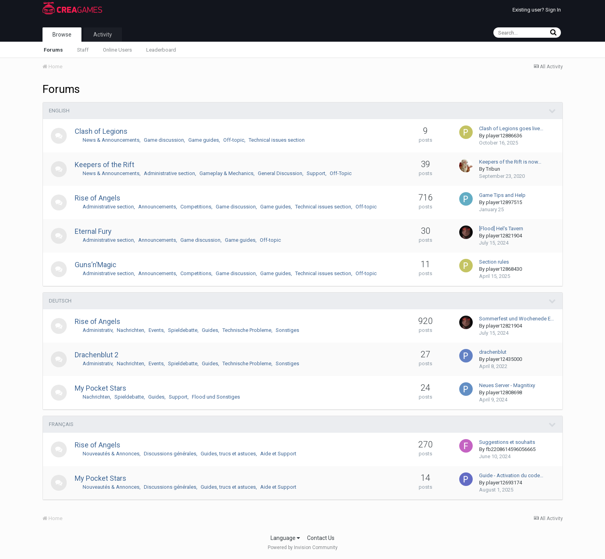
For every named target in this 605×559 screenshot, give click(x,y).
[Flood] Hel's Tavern (501, 228)
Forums (53, 50)
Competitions (195, 207)
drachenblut (492, 352)
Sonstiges (287, 330)
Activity (102, 34)
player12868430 (504, 269)
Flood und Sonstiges (216, 397)
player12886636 (504, 136)
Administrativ (97, 330)
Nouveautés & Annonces (111, 454)
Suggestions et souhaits (507, 442)
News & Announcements (111, 140)
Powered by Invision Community (303, 547)
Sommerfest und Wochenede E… (516, 319)
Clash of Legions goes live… (511, 128)
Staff (83, 50)
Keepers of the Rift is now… (510, 162)
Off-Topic (341, 173)
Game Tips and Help (502, 195)
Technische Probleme (246, 330)
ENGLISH (59, 111)
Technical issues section (277, 140)
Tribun (493, 169)
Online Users (117, 50)
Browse (62, 34)
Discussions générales (170, 454)
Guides (210, 330)
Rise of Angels (97, 198)
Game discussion (164, 140)
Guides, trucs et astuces (228, 454)
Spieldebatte (182, 330)
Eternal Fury (93, 231)
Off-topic (233, 140)
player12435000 (504, 359)
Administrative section (169, 173)
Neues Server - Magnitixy (507, 385)
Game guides (203, 140)
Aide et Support (278, 454)
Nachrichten (130, 330)
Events (156, 330)
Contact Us (320, 538)
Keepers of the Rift (104, 164)
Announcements (157, 207)
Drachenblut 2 (96, 355)
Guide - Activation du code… (511, 475)
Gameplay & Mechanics (226, 173)
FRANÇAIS (61, 424)
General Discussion (280, 173)
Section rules (494, 262)
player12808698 (504, 392)
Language (285, 538)
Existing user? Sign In (536, 10)
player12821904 (504, 236)
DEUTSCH (60, 301)
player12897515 (504, 202)
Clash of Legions (101, 131)
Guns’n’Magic (95, 264)
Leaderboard (161, 50)
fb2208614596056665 (510, 449)
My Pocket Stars (100, 388)
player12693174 (504, 483)
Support (316, 173)
